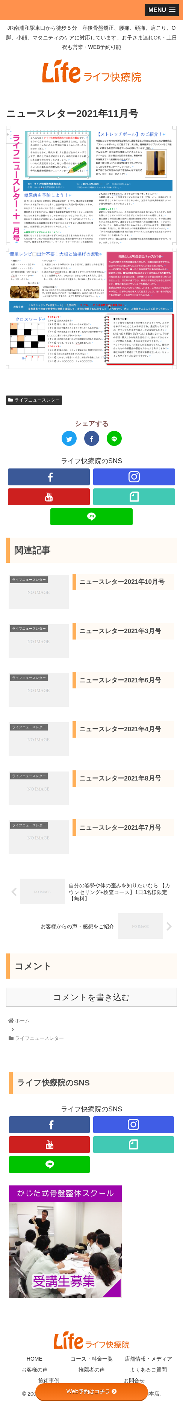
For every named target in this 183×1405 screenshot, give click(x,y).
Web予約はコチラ (91, 1391)
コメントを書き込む (91, 997)
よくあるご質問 (148, 1370)
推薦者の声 (92, 1370)
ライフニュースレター (34, 400)
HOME (34, 1359)
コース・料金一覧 (92, 1359)
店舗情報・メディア (148, 1359)
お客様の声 (34, 1370)
